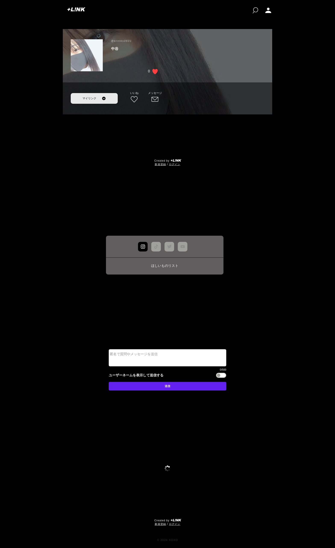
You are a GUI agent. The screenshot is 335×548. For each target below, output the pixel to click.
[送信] (167, 386)
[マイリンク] (94, 98)
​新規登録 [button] (160, 164)
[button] (268, 10)
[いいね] (134, 97)
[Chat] (143, 246)
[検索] (255, 10)
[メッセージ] (154, 97)
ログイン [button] (174, 164)
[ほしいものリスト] (164, 266)
